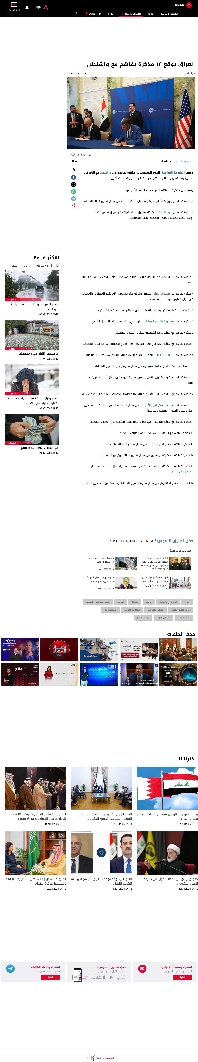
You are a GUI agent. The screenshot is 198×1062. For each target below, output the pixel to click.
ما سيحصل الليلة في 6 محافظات (38, 353)
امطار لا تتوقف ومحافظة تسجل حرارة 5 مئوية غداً (34, 307)
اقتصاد (12, 443)
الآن (57, 265)
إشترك (50, 977)
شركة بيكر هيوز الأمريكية (155, 405)
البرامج (151, 14)
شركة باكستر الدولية (157, 321)
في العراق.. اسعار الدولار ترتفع (39, 447)
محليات (12, 299)
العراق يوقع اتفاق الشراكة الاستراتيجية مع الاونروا (100, 579)
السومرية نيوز (131, 14)
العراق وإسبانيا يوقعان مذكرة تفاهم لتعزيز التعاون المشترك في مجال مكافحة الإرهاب (154, 564)
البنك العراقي (162, 355)
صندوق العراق (161, 293)
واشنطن (105, 172)
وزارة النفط (163, 212)
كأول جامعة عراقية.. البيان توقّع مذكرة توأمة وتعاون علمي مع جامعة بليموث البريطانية (154, 583)
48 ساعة (42, 265)
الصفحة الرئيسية (169, 14)
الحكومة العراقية (173, 172)
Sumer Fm (95, 13)
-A (74, 170)
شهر (14, 265)
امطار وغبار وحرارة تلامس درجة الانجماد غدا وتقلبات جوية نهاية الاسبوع (32, 401)
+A (74, 162)
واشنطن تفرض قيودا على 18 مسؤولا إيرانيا (101, 560)
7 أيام (27, 265)
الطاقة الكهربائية (182, 472)
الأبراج (111, 14)
